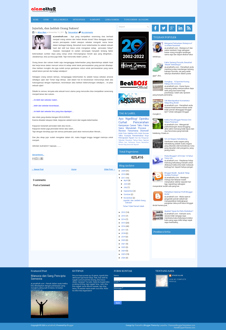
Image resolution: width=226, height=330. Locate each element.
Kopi (147, 136)
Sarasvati (130, 144)
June (126, 184)
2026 (123, 258)
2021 (123, 244)
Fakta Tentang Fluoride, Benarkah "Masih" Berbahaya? (178, 63)
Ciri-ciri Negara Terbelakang (175, 139)
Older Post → (109, 169)
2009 (123, 171)
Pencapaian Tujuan (126, 138)
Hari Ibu (138, 138)
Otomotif (144, 130)
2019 (123, 237)
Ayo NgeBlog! (127, 118)
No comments (87, 32)
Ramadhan (145, 142)
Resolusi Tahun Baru (134, 140)
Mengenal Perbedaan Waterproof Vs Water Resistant (178, 44)
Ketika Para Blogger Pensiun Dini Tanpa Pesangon (177, 121)
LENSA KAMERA (112, 19)
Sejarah (136, 144)
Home (35, 19)
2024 (123, 251)
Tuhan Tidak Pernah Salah (133, 206)
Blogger (70, 325)
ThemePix (139, 325)
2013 (123, 216)
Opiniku (144, 118)
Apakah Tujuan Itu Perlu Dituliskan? (178, 211)
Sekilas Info (133, 133)
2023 (123, 247)
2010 (123, 174)
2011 (123, 178)
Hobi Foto (122, 133)
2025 (123, 254)
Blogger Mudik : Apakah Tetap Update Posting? (177, 174)
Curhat (122, 122)
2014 (123, 219)
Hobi (140, 133)
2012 (123, 212)
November (128, 198)
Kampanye (123, 125)
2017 (123, 230)
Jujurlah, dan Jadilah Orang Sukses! (55, 28)
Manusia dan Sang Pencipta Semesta (48, 277)
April (126, 180)
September (128, 191)
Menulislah (131, 128)
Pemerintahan (138, 136)
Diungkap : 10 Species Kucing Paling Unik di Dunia (176, 83)
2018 (123, 233)
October (127, 194)
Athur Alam (42, 32)
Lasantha (163, 325)
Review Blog (122, 144)
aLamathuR (50, 325)
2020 (123, 240)
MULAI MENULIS (60, 19)
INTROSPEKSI (79, 19)
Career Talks (136, 125)
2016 (123, 226)
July (125, 187)
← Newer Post (38, 169)
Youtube (127, 136)
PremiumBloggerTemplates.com (181, 325)
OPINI (46, 19)
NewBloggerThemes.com (184, 328)
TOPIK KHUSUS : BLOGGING (136, 19)
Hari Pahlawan (129, 142)
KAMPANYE (95, 19)
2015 (123, 223)
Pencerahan (73, 32)
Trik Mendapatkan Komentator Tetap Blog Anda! (177, 102)
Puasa (138, 142)
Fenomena (133, 130)
